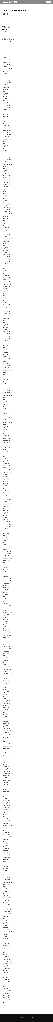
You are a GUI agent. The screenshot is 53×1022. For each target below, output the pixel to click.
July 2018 (5, 243)
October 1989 (6, 857)
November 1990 (7, 837)
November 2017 (7, 261)
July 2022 (5, 141)
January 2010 (6, 467)
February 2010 (6, 465)
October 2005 (6, 583)
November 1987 (7, 898)
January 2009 (6, 495)
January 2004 (6, 631)
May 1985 (5, 934)
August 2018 (6, 241)
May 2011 (5, 431)
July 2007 (5, 535)
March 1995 (6, 766)
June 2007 (5, 538)
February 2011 (6, 438)
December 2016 (7, 282)
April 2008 (5, 515)
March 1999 (6, 717)
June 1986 (5, 918)
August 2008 (6, 506)
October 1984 (6, 943)
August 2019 (6, 216)
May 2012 (5, 404)
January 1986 (6, 927)
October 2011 (6, 420)
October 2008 (6, 501)
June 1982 (5, 970)
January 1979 (6, 988)
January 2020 (6, 205)
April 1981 (5, 977)
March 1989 (6, 871)
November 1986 (7, 909)
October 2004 (6, 610)
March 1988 (6, 891)
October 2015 (6, 313)
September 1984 (7, 945)
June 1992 (5, 816)
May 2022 (5, 146)
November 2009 (7, 472)
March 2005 (6, 599)
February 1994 (6, 780)
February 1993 (6, 800)
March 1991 (6, 832)
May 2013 (5, 379)
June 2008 (5, 510)
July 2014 (5, 347)
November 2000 (7, 685)
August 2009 (6, 479)
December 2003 (7, 633)
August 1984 (6, 948)
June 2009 (5, 483)
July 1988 (5, 886)
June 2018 (5, 245)
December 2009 (7, 470)
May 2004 (5, 621)
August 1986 (6, 916)
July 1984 (5, 950)
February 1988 (6, 893)
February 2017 (6, 277)
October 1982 (6, 968)
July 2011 (5, 427)
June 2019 (5, 221)
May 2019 (5, 223)
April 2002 (5, 662)
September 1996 (7, 746)
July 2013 (5, 375)
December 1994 (7, 771)
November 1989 (7, 855)
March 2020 (6, 200)
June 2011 (5, 429)
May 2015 (5, 325)
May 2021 (5, 171)
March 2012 (6, 409)
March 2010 (6, 463)
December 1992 (7, 805)
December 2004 (7, 606)
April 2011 (5, 433)
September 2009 (7, 476)
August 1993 (6, 791)
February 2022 (6, 153)
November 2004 (7, 608)
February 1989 (6, 873)
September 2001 (7, 674)
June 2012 (5, 402)
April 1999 (5, 714)
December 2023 (7, 105)
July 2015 (5, 320)
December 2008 (7, 497)
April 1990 (5, 846)
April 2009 (5, 488)
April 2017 (5, 273)
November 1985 (7, 929)
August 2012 (6, 397)
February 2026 (6, 60)
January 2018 (6, 257)
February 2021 (6, 175)
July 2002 (5, 655)
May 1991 (5, 828)
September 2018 (7, 239)
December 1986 (7, 907)
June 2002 (5, 658)
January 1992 (6, 823)
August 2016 (6, 291)
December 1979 (7, 984)
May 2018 (5, 248)
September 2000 (7, 689)
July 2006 (5, 563)
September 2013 (7, 370)
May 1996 (5, 751)
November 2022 (7, 134)
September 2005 (7, 585)
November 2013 (7, 365)
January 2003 (6, 646)
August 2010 (6, 452)
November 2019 (7, 209)
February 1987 (6, 905)
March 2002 (6, 664)
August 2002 (6, 653)
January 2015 (6, 334)
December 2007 (7, 524)
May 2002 (5, 660)
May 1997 (5, 739)
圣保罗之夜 (6, 27)
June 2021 (5, 168)
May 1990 (5, 843)
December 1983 (7, 959)
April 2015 (5, 327)
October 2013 (6, 368)
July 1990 (5, 841)
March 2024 (6, 98)
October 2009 (6, 474)
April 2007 (5, 542)
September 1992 (7, 809)
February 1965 (6, 997)
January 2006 (6, 576)
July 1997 (5, 737)
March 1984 (6, 957)
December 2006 (7, 551)
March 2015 (6, 329)
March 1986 (6, 925)
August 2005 (6, 587)
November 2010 (7, 445)
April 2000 (5, 696)
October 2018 (6, 236)
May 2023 (5, 121)
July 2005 (5, 590)
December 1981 (7, 973)
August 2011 (6, 424)
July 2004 (5, 617)
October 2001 (6, 671)
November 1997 (7, 730)
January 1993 (6, 803)
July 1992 (5, 814)
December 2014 (7, 336)
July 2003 (5, 640)
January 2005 (6, 603)
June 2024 (5, 91)
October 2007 (6, 529)
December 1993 (7, 785)
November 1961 (7, 1000)
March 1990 (6, 848)
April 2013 (5, 381)
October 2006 (6, 556)
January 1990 (6, 850)
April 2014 (5, 354)
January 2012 (6, 413)
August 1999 (6, 708)
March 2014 (6, 356)
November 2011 (7, 418)
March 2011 (6, 436)
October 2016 (6, 286)
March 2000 (6, 698)
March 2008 (6, 517)
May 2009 (5, 486)
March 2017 (6, 275)
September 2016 (7, 288)
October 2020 (6, 184)
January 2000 (6, 701)
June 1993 (5, 794)
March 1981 (6, 979)
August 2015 (6, 318)
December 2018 (7, 232)
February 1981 (6, 982)
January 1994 (6, 782)
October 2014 (6, 341)
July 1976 (5, 993)
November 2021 (7, 159)
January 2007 (6, 549)
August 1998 (6, 723)
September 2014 (7, 343)
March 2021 (6, 173)
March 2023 (6, 125)
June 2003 (5, 642)
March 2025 (6, 73)
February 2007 (6, 547)
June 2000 (5, 694)
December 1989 (7, 852)
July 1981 (5, 975)
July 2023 (5, 116)
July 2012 (5, 399)
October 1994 (6, 773)
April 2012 (5, 406)
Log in (4, 1007)
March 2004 (6, 626)
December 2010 (7, 443)
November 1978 (7, 991)
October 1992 (6, 807)
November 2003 (7, 635)
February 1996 (6, 755)
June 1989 (5, 864)
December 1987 (7, 896)
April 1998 (5, 726)
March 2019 (6, 227)
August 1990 (6, 839)
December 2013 (7, 363)
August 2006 (6, 560)
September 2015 (7, 316)
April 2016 (5, 300)
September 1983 (7, 963)
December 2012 (7, 388)
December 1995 (7, 757)
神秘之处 (5, 14)
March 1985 (6, 936)
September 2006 (7, 558)
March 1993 (6, 798)
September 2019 (7, 214)
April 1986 (5, 923)
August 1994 (6, 775)
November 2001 (7, 669)
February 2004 (6, 628)
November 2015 (7, 311)
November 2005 (7, 581)
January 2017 (6, 279)
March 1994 (6, 778)
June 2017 (5, 268)
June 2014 (5, 350)
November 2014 (7, 338)
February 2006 (6, 574)
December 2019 (7, 207)
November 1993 (7, 787)
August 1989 (6, 859)
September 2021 (7, 164)
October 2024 (6, 85)
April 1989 (5, 868)
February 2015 (6, 332)
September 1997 (7, 735)
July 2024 (5, 89)
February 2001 (6, 680)
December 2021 (7, 157)
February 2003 (6, 644)
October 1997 (6, 732)
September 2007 (7, 531)
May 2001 (5, 678)
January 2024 (6, 103)
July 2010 (5, 454)
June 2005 (5, 592)
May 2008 (5, 513)
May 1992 (5, 819)
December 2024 (7, 80)
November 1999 (7, 703)
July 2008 (5, 508)
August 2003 (6, 637)
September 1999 (7, 705)
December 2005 (7, 578)
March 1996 (6, 753)
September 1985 (7, 932)
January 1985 (6, 939)
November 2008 (7, 499)
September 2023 (7, 112)
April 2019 (5, 225)
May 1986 (5, 920)
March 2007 (6, 544)
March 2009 (6, 490)
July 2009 (5, 481)
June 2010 (5, 456)
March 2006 (6, 572)
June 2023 (5, 119)
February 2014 (6, 359)
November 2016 (7, 284)
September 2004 (7, 612)
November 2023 (7, 107)
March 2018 (6, 252)
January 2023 (6, 130)
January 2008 (6, 522)
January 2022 (6, 155)
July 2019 (5, 218)
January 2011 (6, 440)
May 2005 (5, 594)
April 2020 (5, 198)
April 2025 (5, 71)
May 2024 (5, 94)
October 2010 (6, 447)
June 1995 (5, 760)
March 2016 (6, 302)
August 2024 (6, 87)
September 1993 (7, 789)
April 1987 (5, 902)
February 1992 (6, 821)
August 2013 (6, 372)
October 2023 (6, 110)
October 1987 (6, 900)
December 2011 (7, 415)
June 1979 (5, 986)
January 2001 (6, 683)
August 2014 (6, 345)
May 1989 (5, 866)
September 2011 (7, 422)
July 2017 (5, 266)
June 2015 (5, 322)
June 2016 (5, 295)
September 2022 (7, 139)
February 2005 (6, 601)
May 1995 (5, 762)
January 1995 (6, 769)
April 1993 (5, 796)
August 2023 (6, 114)
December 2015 (7, 309)
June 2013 (5, 377)
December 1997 (7, 728)
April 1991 (5, 830)
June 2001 (5, 676)
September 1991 (7, 825)
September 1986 (7, 914)
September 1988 (7, 882)
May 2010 (5, 458)
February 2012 (6, 411)
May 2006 (5, 567)
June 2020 (5, 193)
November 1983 (7, 961)
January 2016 (6, 307)
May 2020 (5, 196)
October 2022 (6, 137)
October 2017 (6, 264)
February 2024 (6, 100)
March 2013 (6, 384)
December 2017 (7, 259)
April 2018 (5, 250)
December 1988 (7, 875)
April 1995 (5, 764)
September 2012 (7, 395)
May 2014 (5, 352)
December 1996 (7, 744)
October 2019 (6, 211)
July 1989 (5, 862)
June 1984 (5, 952)
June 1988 (5, 889)
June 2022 (5, 144)
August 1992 (6, 812)
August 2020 (6, 189)
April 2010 (5, 461)
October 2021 (6, 162)
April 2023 (5, 123)
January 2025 (6, 78)
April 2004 (5, 624)
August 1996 (6, 748)
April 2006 (5, 569)
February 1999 (6, 719)
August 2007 (6, 533)
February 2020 (6, 202)
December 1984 (7, 941)
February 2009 (6, 492)
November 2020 (7, 182)
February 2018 (6, 255)
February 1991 (6, 834)
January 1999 (6, 721)
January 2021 (6, 177)
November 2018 (7, 234)
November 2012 (7, 390)
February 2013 (6, 386)
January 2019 (6, 230)
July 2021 (5, 166)
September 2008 (7, 504)
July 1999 (5, 710)
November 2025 (7, 64)
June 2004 (5, 619)
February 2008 (6, 520)
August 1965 (6, 995)
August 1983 (6, 966)
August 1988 (6, 884)
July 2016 (5, 293)
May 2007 (5, 540)
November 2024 (7, 82)
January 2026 (6, 62)
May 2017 (5, 270)
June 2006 (5, 565)
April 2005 (5, 597)
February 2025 (6, 76)
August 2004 (6, 615)
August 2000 (6, 692)
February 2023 (6, 128)
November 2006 (7, 553)
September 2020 (7, 187)
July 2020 (5, 191)
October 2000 (6, 687)
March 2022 (6, 150)
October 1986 (6, 911)
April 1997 (5, 741)
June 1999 (5, 712)
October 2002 (6, 651)
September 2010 (7, 449)
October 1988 (6, 880)
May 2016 (5, 298)
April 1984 (5, 954)
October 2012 (6, 393)
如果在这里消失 (8, 39)
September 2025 (7, 69)
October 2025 (6, 66)
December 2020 (7, 180)
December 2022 (7, 132)
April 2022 (5, 148)
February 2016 (6, 304)
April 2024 (5, 96)
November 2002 (7, 649)
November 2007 (7, 526)
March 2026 (6, 57)
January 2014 (6, 361)
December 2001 (7, 667)
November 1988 (7, 877)
